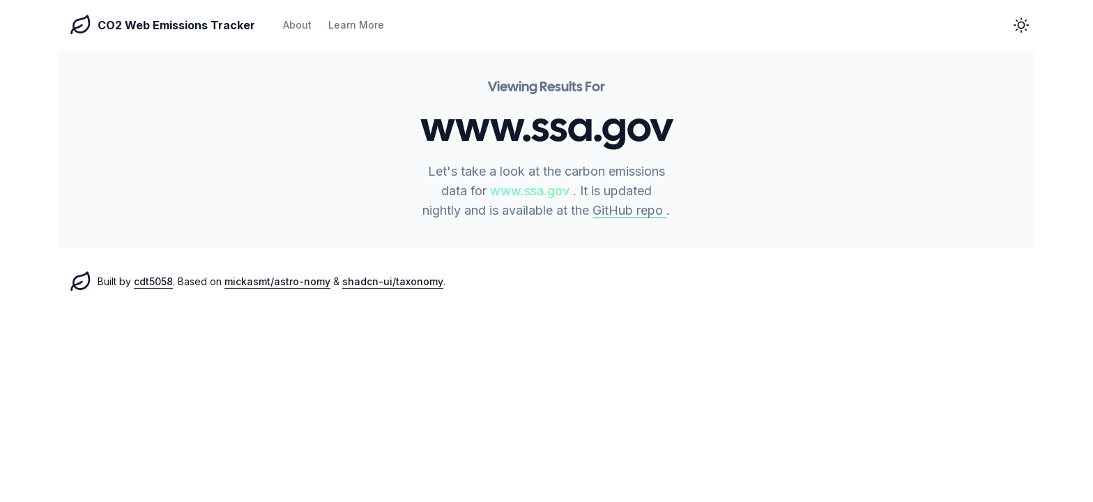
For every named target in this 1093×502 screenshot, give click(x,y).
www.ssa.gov (531, 190)
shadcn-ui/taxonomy (392, 281)
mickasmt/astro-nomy (277, 281)
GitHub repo (629, 210)
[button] (1021, 25)
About (297, 25)
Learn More (356, 25)
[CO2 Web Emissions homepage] (81, 282)
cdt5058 (153, 281)
